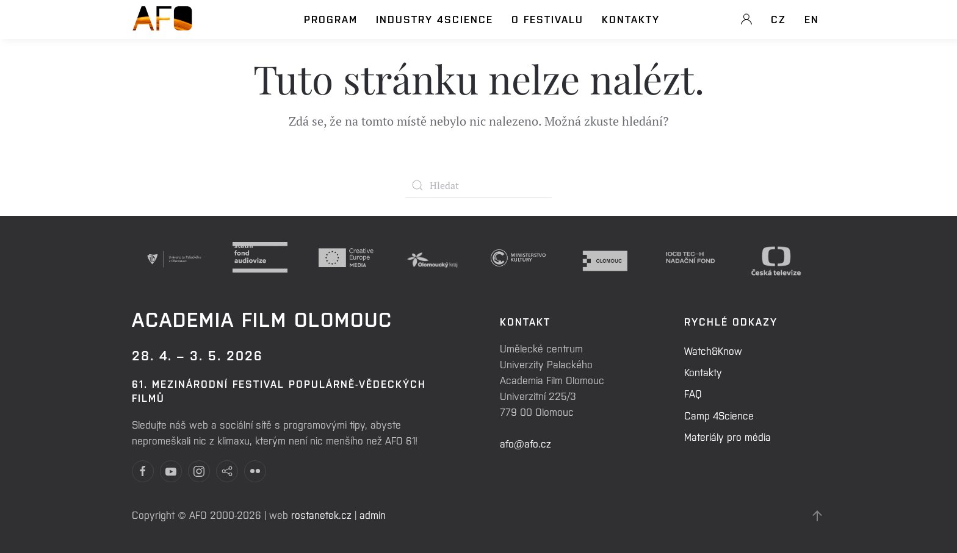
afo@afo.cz (525, 443)
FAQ (693, 393)
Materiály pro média (727, 436)
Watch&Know (713, 350)
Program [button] (331, 19)
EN (811, 19)
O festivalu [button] (547, 19)
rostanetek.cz (321, 514)
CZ (778, 19)
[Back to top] (817, 515)
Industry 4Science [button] (434, 19)
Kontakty (631, 19)
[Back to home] (162, 25)
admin (372, 514)
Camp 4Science (719, 415)
